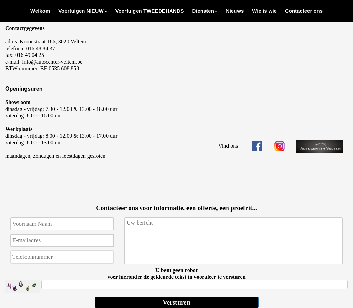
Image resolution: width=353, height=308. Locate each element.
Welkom (40, 11)
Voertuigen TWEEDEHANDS (149, 11)
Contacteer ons (304, 11)
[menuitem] (40, 10)
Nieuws (235, 11)
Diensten (204, 11)
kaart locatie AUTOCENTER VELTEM (279, 76)
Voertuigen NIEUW (82, 11)
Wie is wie (264, 11)
